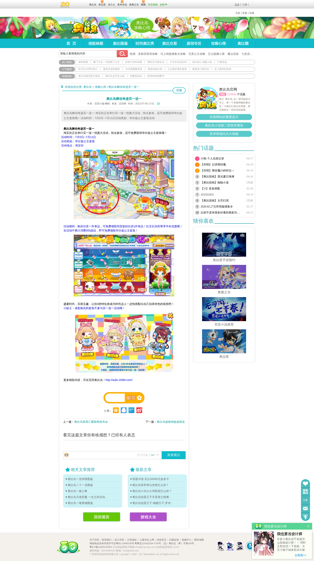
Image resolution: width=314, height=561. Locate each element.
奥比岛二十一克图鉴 (80, 485)
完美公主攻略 (196, 53)
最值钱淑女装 (155, 69)
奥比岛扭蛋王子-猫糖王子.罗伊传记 (153, 503)
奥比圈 (243, 43)
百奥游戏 (65, 4)
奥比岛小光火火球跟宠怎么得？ (152, 491)
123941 (232, 94)
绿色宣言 (161, 539)
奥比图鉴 (120, 43)
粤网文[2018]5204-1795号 (148, 543)
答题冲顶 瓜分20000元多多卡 (150, 479)
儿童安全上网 (147, 539)
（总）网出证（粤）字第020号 (178, 543)
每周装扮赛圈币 (155, 76)
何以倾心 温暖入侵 (202, 62)
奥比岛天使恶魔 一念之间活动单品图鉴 (88, 497)
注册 (244, 4)
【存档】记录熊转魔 (213, 164)
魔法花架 (233, 53)
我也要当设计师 (289, 534)
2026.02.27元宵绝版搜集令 (217, 206)
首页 (71, 43)
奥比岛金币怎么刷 (115, 76)
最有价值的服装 (111, 69)
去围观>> (300, 555)
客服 (244, 13)
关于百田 (94, 539)
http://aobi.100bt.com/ (119, 380)
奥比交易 (169, 43)
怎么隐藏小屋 (216, 53)
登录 (237, 4)
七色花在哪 (249, 53)
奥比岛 (84, 28)
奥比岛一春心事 (77, 491)
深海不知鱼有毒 (133, 62)
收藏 (251, 13)
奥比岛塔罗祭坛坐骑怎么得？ (150, 485)
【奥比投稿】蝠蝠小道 (215, 182)
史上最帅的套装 (222, 69)
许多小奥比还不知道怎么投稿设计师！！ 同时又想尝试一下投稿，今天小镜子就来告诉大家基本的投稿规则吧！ (291, 545)
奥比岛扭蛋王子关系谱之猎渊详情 (153, 497)
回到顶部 (305, 517)
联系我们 (107, 539)
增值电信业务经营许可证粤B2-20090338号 (112, 543)
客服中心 (186, 539)
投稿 (179, 90)
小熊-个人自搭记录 (212, 158)
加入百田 (119, 539)
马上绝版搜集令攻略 (173, 53)
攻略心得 (218, 43)
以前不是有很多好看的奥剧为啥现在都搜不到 (222, 212)
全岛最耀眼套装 (134, 69)
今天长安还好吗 (178, 62)
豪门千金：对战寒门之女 (106, 62)
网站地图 (199, 539)
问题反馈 (305, 508)
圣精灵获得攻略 (148, 53)
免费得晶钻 (136, 76)
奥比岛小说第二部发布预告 (224, 125)
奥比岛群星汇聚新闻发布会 (91, 421)
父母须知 (132, 539)
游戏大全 (148, 516)
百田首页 (101, 516)
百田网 (80, 4)
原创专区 (194, 43)
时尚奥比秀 (145, 43)
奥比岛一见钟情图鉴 (80, 479)
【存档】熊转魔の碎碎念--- (217, 170)
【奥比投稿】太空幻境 (215, 200)
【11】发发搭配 (210, 188)
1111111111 (207, 194)
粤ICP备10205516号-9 (101, 547)
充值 (237, 13)
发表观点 (173, 455)
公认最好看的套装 (177, 69)
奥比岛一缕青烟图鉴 (80, 503)
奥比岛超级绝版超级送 (171, 421)
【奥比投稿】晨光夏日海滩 (217, 176)
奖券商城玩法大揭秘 (224, 133)
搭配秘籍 (96, 43)
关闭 (308, 526)
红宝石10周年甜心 (88, 69)
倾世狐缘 (83, 62)
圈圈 (222, 94)
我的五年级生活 (155, 62)
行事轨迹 (222, 62)
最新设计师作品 (200, 69)
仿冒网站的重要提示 (224, 117)
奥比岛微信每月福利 (89, 76)
